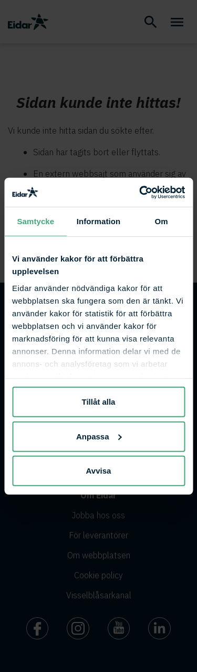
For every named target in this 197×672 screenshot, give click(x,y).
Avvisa (98, 470)
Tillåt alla (99, 401)
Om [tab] (161, 221)
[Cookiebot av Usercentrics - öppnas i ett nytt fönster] (140, 192)
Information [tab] (99, 221)
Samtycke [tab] (35, 221)
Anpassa (99, 436)
